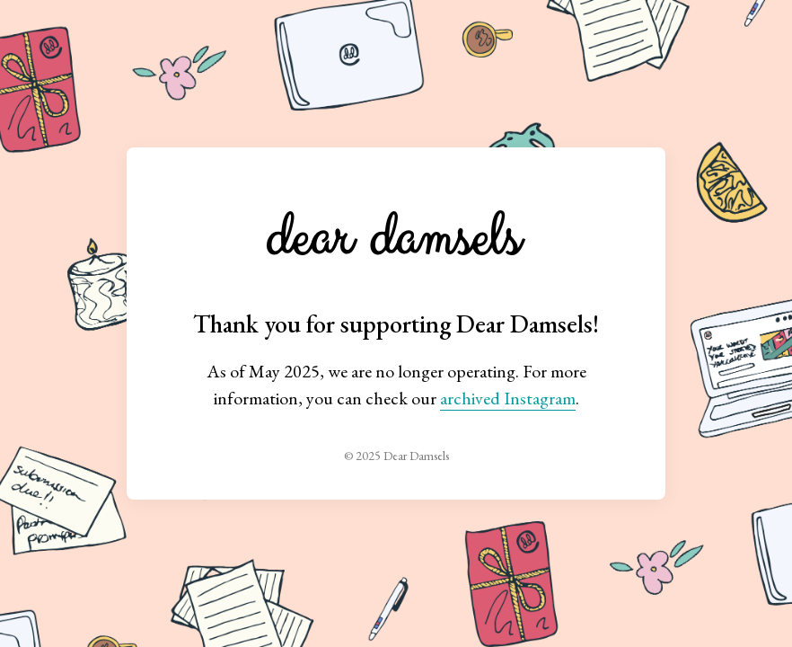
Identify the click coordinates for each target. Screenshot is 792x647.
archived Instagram (508, 398)
